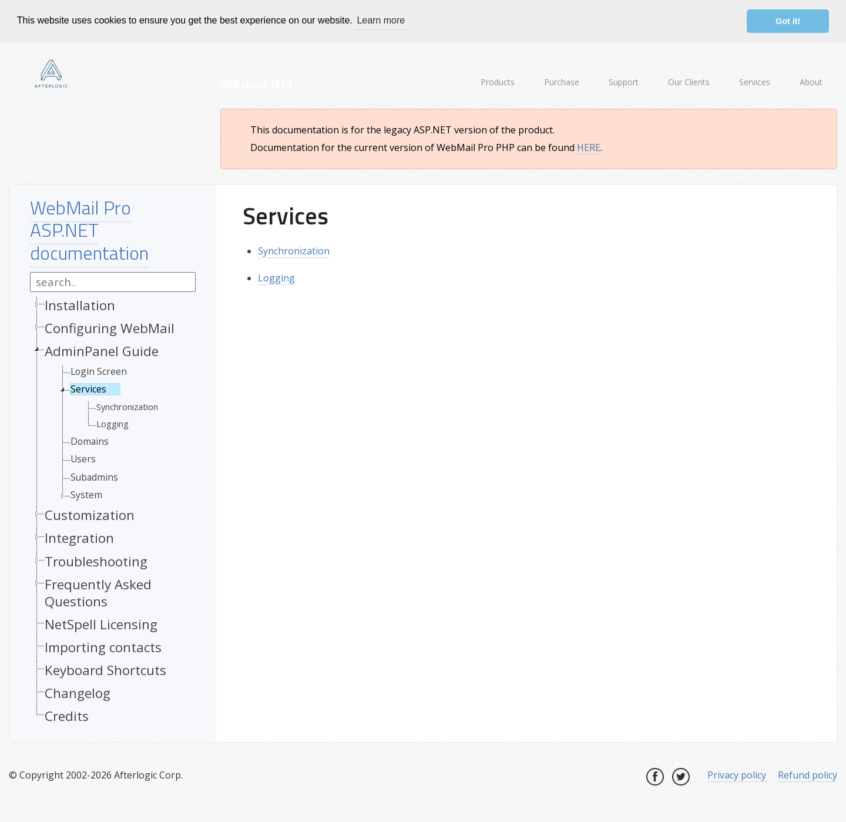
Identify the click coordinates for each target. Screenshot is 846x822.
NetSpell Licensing (101, 623)
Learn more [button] (381, 20)
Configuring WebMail (109, 326)
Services (88, 388)
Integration (79, 537)
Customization (90, 514)
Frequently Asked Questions (98, 592)
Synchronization (127, 405)
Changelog (77, 692)
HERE (588, 146)
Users (83, 458)
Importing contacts (103, 646)
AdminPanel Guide (102, 350)
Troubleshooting (96, 560)
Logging (112, 423)
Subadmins (94, 476)
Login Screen (98, 371)
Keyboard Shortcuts (105, 669)
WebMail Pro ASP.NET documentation (89, 229)
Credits (67, 715)
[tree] (113, 513)
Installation (80, 304)
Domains (89, 441)
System (86, 494)
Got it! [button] (788, 21)
